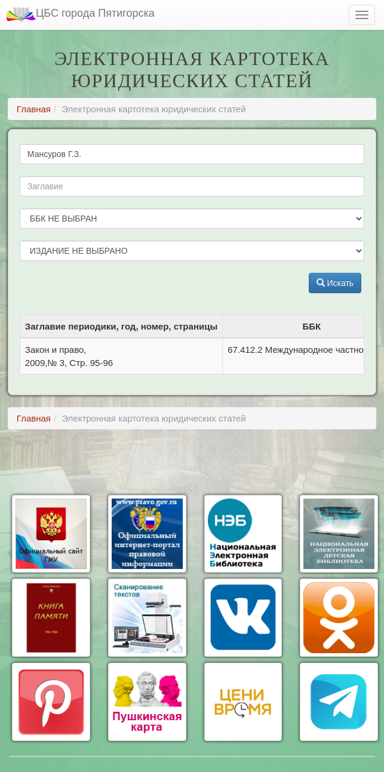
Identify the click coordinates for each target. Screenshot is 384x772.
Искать (335, 283)
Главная (34, 109)
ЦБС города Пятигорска (80, 14)
